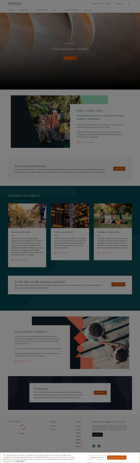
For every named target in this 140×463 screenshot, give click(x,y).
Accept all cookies (116, 457)
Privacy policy (20, 461)
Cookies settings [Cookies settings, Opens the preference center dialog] (96, 457)
